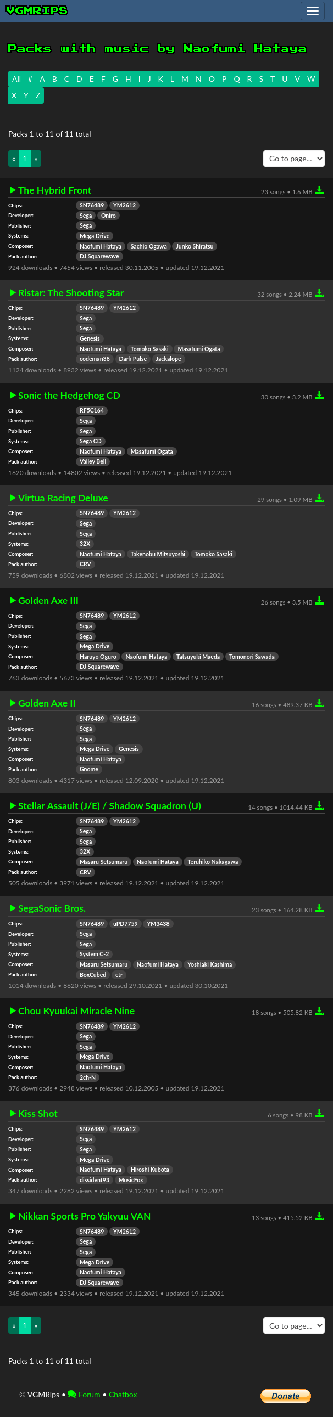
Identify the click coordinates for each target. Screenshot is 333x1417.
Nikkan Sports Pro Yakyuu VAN (84, 1216)
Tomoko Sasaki (150, 349)
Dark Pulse (133, 358)
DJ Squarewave (99, 256)
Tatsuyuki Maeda (198, 656)
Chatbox (123, 1394)
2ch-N (88, 1077)
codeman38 (95, 358)
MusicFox (131, 1180)
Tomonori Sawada (252, 656)
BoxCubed (93, 975)
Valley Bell (93, 461)
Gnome (89, 769)
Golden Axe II (47, 703)
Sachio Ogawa (149, 246)
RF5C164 (92, 410)
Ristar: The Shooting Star (71, 293)
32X (85, 543)
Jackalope (168, 358)
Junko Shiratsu (194, 246)
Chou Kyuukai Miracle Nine (76, 1011)
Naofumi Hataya (100, 246)
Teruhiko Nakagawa (212, 862)
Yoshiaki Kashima (209, 964)
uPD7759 (125, 924)
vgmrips (37, 11)
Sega (86, 215)
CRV (85, 564)
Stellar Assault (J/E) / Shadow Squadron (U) (109, 806)
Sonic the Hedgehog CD (69, 395)
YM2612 (124, 205)
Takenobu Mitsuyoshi (158, 554)
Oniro (108, 215)
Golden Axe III (48, 601)
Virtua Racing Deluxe (63, 498)
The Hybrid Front (54, 190)
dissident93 (94, 1180)
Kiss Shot (38, 1114)
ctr (119, 975)
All (16, 78)
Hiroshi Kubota (150, 1169)
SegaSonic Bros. (52, 908)
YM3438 (158, 924)
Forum (84, 1394)
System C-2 (94, 954)
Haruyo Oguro (98, 656)
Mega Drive (94, 236)
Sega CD (91, 441)
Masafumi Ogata (198, 349)
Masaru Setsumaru (103, 862)
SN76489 (92, 205)
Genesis (90, 338)
